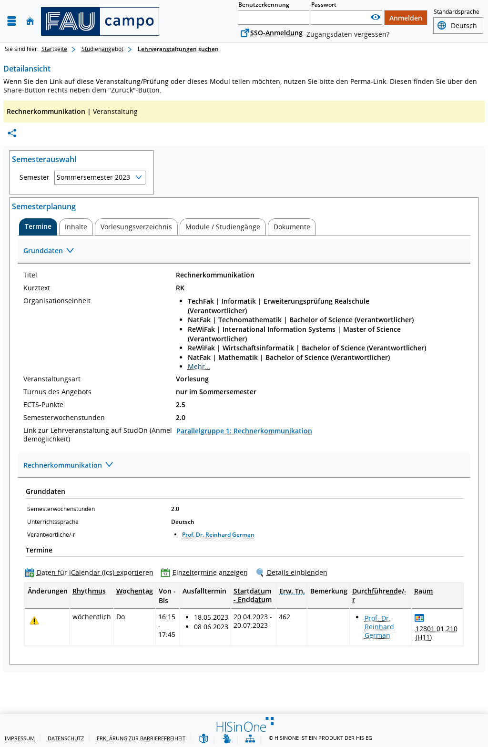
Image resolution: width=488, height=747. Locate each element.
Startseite (54, 49)
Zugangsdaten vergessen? (347, 34)
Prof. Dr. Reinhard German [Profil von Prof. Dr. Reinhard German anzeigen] (218, 535)
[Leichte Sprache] (203, 739)
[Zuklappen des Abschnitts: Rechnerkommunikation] (244, 465)
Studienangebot (102, 49)
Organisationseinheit (57, 301)
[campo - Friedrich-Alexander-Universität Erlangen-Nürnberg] (100, 21)
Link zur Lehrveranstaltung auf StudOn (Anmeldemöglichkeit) (97, 434)
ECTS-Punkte (43, 404)
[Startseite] (30, 21)
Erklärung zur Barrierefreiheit (141, 738)
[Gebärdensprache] (227, 739)
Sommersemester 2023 (93, 177)
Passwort (323, 4)
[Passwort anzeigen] (375, 17)
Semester (35, 177)
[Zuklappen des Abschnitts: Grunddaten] (244, 251)
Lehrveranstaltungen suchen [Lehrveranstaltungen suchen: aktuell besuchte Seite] (178, 49)
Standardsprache (456, 12)
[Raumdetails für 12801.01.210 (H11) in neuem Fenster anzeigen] (437, 633)
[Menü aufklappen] (11, 21)
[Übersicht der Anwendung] (250, 739)
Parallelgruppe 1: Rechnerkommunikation (244, 430)
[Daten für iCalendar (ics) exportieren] (91, 572)
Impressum (20, 738)
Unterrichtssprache (53, 522)
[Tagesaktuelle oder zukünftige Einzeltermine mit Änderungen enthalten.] (34, 620)
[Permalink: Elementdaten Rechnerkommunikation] (12, 133)
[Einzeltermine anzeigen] (206, 572)
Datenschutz (66, 738)
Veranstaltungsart (52, 379)
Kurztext (36, 288)
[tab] (38, 226)
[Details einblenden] (293, 572)
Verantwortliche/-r (51, 535)
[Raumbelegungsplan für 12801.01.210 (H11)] (419, 618)
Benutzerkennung (263, 4)
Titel (30, 275)
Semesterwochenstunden (64, 417)
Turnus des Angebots (57, 392)
